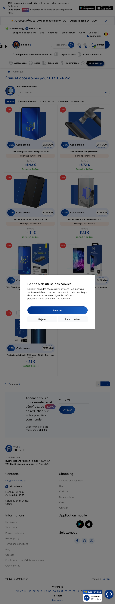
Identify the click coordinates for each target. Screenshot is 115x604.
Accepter (58, 310)
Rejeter (42, 319)
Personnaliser (72, 319)
